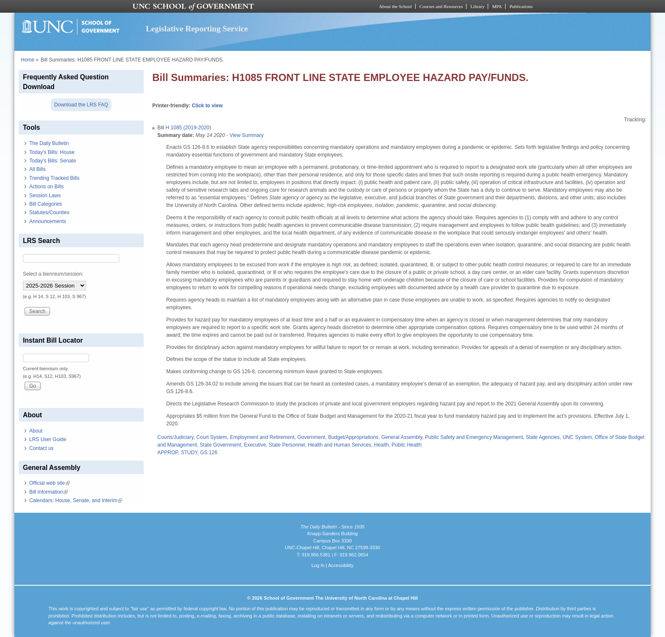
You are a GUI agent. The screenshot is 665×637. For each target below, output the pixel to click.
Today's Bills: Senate (52, 161)
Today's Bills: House (52, 152)
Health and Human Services (339, 445)
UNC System (577, 437)
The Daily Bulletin (49, 143)
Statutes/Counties (49, 212)
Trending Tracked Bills (54, 178)
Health (381, 445)
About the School (395, 6)
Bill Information (48, 492)
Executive (255, 445)
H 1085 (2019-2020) (188, 128)
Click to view (207, 106)
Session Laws (45, 195)
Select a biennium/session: (53, 274)
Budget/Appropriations (353, 437)
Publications (521, 6)
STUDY (189, 452)
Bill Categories (45, 204)
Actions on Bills (46, 187)
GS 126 (209, 452)
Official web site (49, 483)
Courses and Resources (441, 6)
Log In (317, 565)
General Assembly (401, 437)
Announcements (47, 221)
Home (27, 60)
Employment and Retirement (262, 437)
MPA (497, 6)
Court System (211, 437)
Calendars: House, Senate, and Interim (75, 500)
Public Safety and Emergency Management (474, 437)
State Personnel (287, 445)
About (35, 431)
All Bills (37, 169)
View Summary (246, 135)
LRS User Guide (47, 439)
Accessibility (340, 565)
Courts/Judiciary (175, 437)
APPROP (167, 452)
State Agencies (543, 437)
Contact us (41, 448)
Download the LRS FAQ (81, 105)
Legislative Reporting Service (197, 28)
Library (477, 6)
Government (311, 437)
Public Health (406, 445)
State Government (220, 445)
